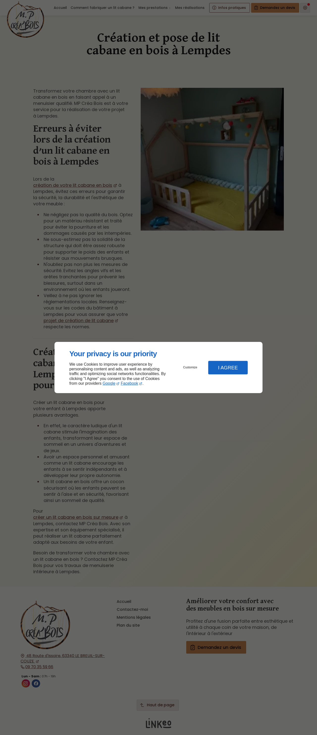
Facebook (129, 383)
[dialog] (158, 367)
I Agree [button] (228, 367)
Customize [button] (190, 367)
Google (109, 383)
